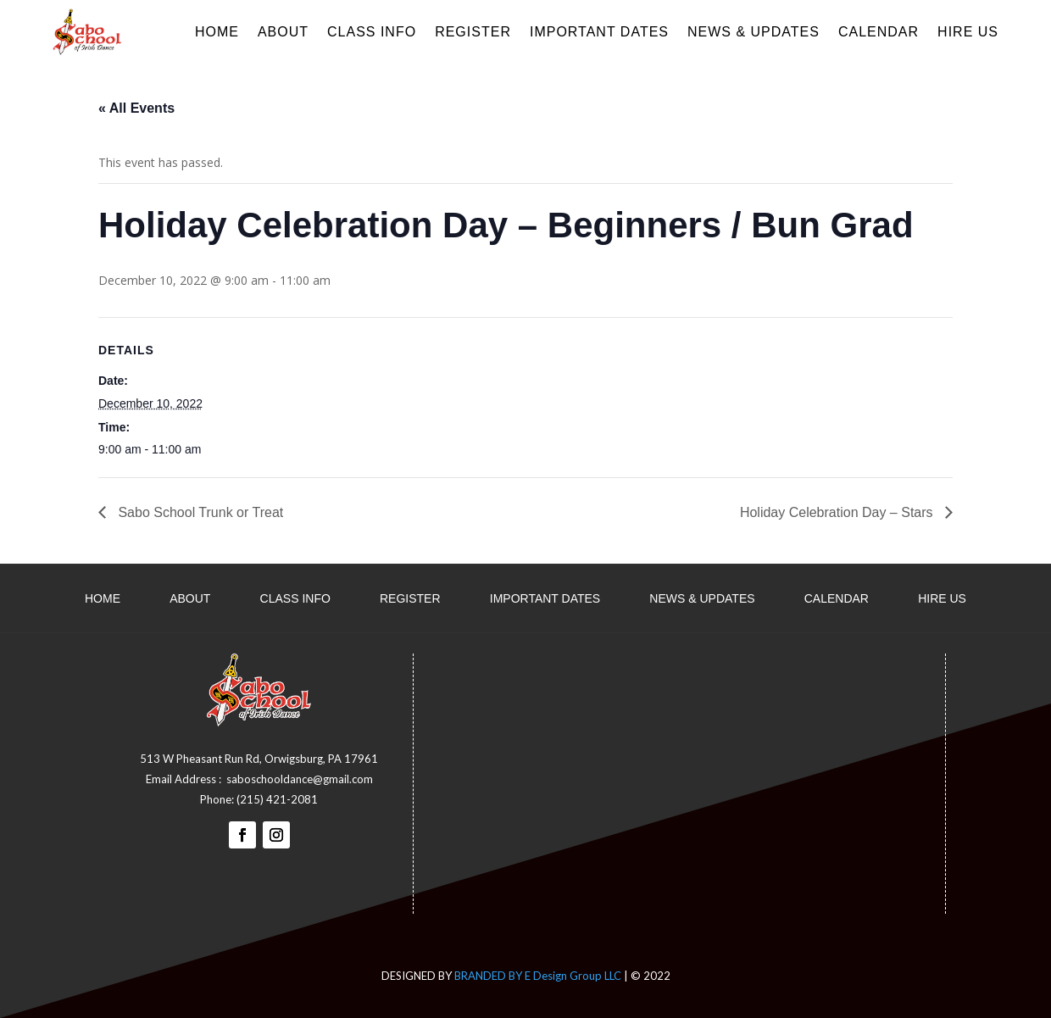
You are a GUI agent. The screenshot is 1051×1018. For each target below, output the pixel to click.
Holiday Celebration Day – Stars (838, 512)
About (283, 32)
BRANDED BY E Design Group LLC (537, 975)
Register (473, 32)
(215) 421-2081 (277, 799)
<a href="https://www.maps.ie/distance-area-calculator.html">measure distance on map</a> (702, 781)
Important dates (599, 32)
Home (217, 32)
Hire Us (967, 32)
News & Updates (753, 32)
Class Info (371, 32)
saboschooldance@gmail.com (299, 779)
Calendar (878, 32)
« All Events (136, 108)
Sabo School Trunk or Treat (198, 512)
